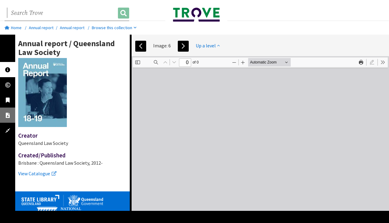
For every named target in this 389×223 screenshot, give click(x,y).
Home (13, 27)
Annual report (41, 27)
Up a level (208, 46)
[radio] (372, 62)
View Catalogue (37, 173)
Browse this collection (114, 27)
